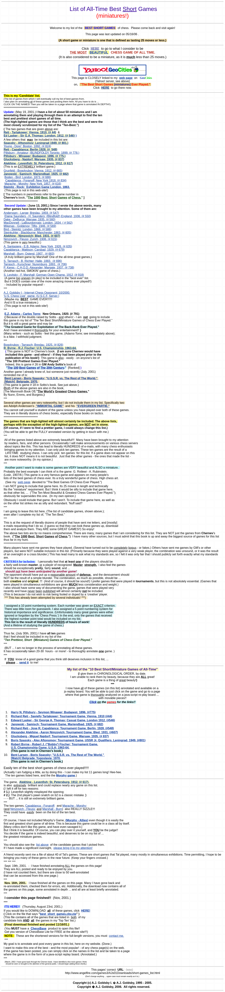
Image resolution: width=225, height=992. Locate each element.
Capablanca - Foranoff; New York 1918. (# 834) (35, 180)
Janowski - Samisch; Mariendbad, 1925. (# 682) (36, 173)
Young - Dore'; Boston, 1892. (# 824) (27, 146)
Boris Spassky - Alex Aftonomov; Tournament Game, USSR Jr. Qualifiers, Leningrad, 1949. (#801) (78, 740)
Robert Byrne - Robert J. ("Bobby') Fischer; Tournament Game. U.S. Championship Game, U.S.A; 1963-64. (54, 746)
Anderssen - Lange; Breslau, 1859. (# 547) (31, 212)
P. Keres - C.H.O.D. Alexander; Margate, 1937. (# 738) (39, 267)
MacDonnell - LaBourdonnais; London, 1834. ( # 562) (38, 222)
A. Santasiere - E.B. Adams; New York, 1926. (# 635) (38, 246)
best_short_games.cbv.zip (58, 913)
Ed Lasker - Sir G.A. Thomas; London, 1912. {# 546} (39, 135)
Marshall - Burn (52, 809)
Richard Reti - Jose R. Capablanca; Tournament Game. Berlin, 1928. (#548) (62, 728)
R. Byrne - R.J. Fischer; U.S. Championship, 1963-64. (40, 348)
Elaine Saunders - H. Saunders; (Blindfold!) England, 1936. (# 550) (47, 216)
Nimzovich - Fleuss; (23, 809)
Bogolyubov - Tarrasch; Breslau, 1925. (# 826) (33, 344)
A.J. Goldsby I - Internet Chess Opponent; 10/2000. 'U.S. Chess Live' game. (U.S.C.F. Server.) (37, 294)
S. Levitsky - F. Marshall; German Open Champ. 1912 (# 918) (44, 274)
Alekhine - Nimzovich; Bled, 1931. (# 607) (32, 235)
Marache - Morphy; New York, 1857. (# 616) (32, 183)
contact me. (116, 935)
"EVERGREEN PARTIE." (93, 406)
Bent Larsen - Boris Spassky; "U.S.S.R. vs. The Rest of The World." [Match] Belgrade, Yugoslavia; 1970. (58, 756)
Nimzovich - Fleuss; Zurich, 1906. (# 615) (30, 239)
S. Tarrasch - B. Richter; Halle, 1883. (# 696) (33, 261)
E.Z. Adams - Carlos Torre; (22, 313)
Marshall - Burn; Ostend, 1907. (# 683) (29, 253)
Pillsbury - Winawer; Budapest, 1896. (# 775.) (35, 156)
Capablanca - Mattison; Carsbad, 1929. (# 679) (34, 249)
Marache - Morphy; (74, 805)
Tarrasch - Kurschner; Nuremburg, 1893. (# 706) (35, 264)
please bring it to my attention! (73, 848)
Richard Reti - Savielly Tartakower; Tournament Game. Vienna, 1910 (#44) (61, 716)
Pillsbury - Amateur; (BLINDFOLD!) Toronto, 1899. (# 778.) (41, 152)
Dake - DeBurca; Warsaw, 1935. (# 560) (29, 219)
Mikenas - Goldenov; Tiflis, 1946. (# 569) (30, 226)
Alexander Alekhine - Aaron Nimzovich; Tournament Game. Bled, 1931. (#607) (64, 732)
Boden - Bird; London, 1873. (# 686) (27, 177)
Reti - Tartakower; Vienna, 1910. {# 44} (30, 132)
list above (42, 844)
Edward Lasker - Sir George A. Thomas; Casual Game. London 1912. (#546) (63, 720)
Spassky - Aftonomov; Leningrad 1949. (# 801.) (36, 142)
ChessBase (38, 928)
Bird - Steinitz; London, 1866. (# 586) (28, 229)
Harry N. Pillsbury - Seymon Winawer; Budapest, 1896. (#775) (53, 712)
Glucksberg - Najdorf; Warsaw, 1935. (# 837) (34, 159)
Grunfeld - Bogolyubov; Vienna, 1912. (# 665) (33, 170)
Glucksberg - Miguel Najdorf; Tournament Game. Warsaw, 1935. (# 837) (60, 736)
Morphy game (65, 775)
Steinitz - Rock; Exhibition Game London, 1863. (37, 187)
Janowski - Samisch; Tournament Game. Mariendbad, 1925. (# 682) (57, 724)
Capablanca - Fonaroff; (40, 805)
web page (24, 482)
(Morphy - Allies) (76, 820)
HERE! (85, 910)
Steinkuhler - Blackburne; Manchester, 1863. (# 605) (37, 232)
